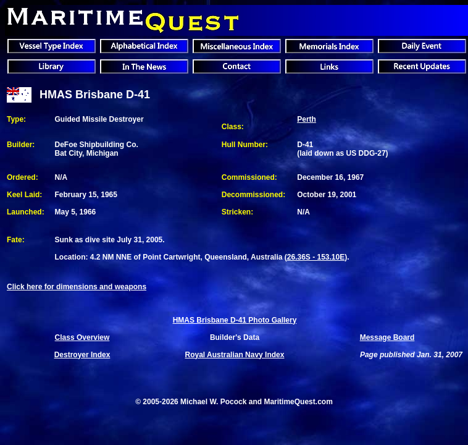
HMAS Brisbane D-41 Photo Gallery (235, 320)
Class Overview (82, 337)
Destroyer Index (82, 354)
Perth (306, 119)
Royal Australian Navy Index (235, 354)
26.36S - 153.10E (316, 257)
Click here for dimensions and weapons (76, 286)
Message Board (387, 337)
